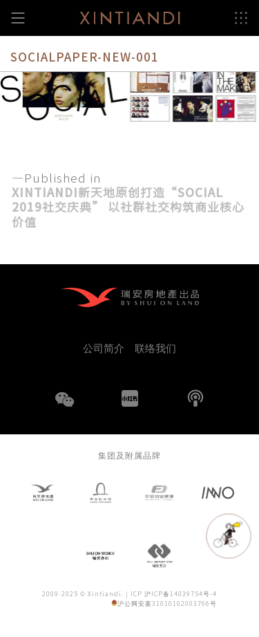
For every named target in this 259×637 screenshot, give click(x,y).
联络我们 (155, 347)
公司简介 (103, 347)
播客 (195, 398)
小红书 (129, 398)
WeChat (64, 408)
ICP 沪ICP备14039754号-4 (174, 593)
